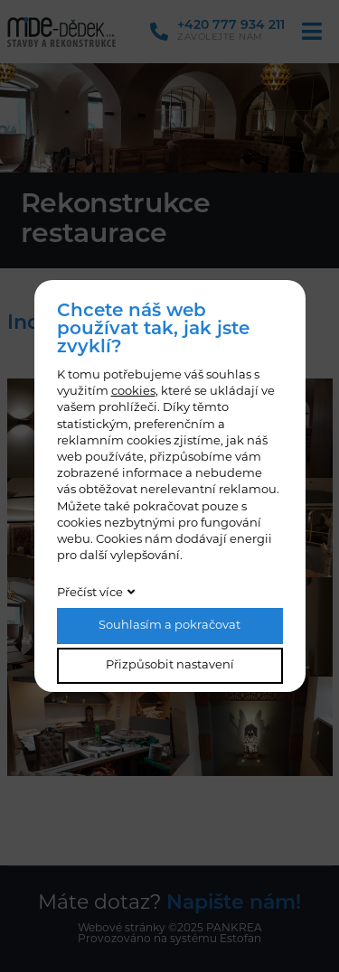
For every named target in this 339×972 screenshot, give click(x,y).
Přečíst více (90, 593)
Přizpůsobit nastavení (170, 665)
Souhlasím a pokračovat (169, 625)
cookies (133, 391)
